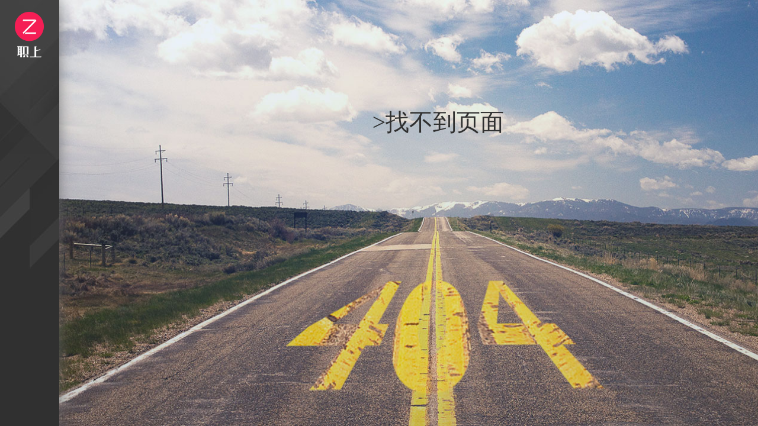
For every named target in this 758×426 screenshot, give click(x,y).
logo (29, 34)
